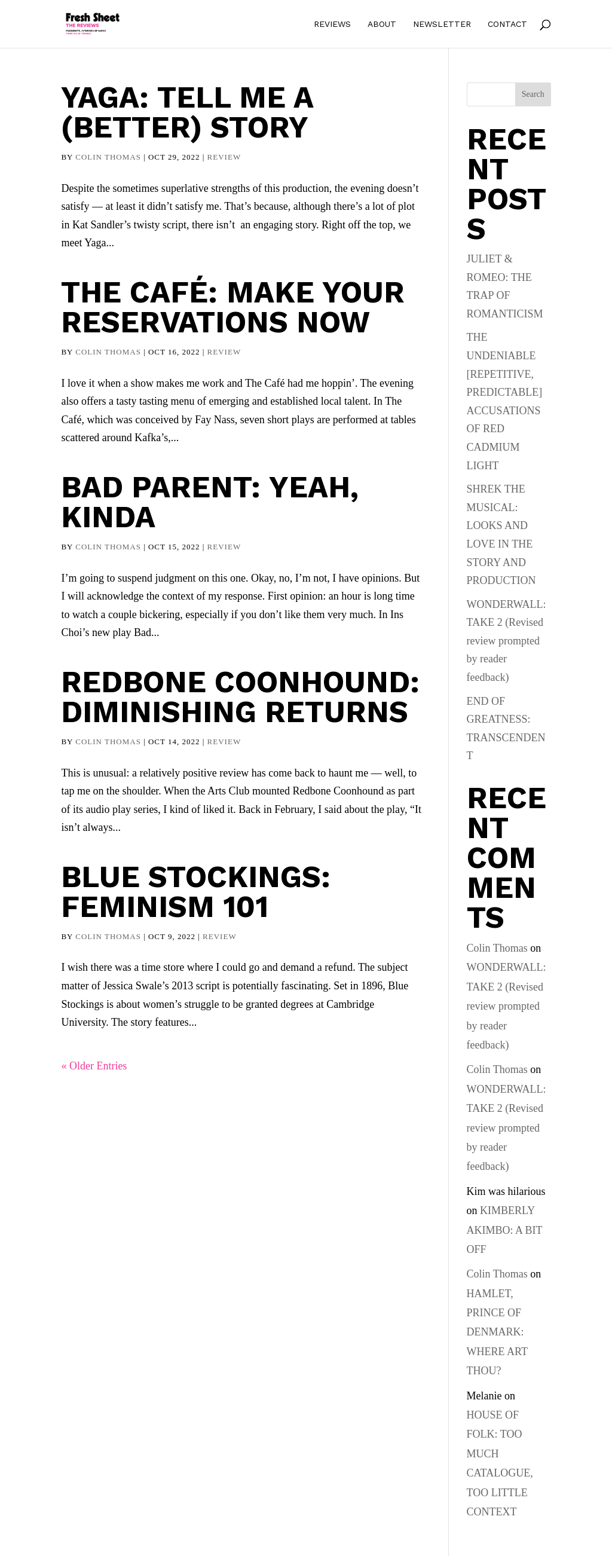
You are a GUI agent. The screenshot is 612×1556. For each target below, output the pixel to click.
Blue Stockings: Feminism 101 (196, 891)
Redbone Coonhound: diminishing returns (240, 696)
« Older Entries (94, 1066)
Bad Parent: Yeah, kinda (210, 501)
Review (224, 156)
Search (533, 94)
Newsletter (442, 24)
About (382, 24)
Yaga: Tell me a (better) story (187, 112)
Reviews (332, 24)
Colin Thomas (108, 156)
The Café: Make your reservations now (233, 307)
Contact (507, 24)
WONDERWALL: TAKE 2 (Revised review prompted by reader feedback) (506, 640)
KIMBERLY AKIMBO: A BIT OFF (505, 1230)
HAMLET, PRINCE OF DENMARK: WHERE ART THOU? (497, 1332)
